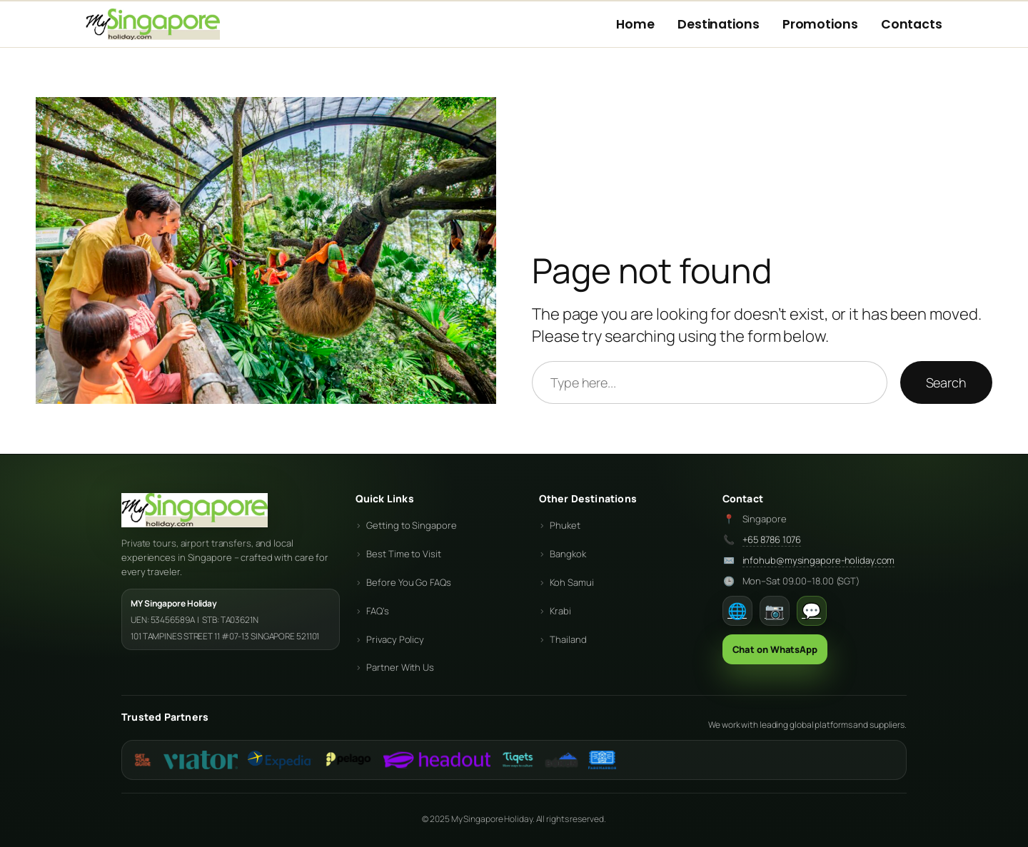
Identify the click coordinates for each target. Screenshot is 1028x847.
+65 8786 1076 (772, 539)
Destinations (718, 24)
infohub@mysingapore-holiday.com (818, 560)
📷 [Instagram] (774, 611)
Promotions (820, 24)
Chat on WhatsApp (774, 649)
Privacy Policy (395, 639)
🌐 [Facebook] (737, 611)
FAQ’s (377, 610)
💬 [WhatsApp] (811, 611)
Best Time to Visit (403, 553)
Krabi (560, 610)
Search (946, 382)
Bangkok (567, 553)
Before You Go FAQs (408, 582)
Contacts (911, 24)
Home (635, 24)
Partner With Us (400, 667)
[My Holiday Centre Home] (153, 24)
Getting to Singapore (411, 525)
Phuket (565, 525)
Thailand (568, 639)
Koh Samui (571, 582)
